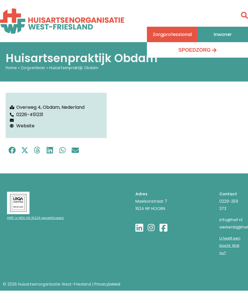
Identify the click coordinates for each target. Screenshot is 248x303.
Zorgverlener (33, 68)
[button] (172, 34)
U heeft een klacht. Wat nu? (229, 245)
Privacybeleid (107, 284)
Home (11, 68)
